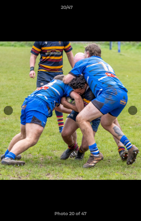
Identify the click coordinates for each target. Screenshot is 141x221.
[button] (119, 9)
